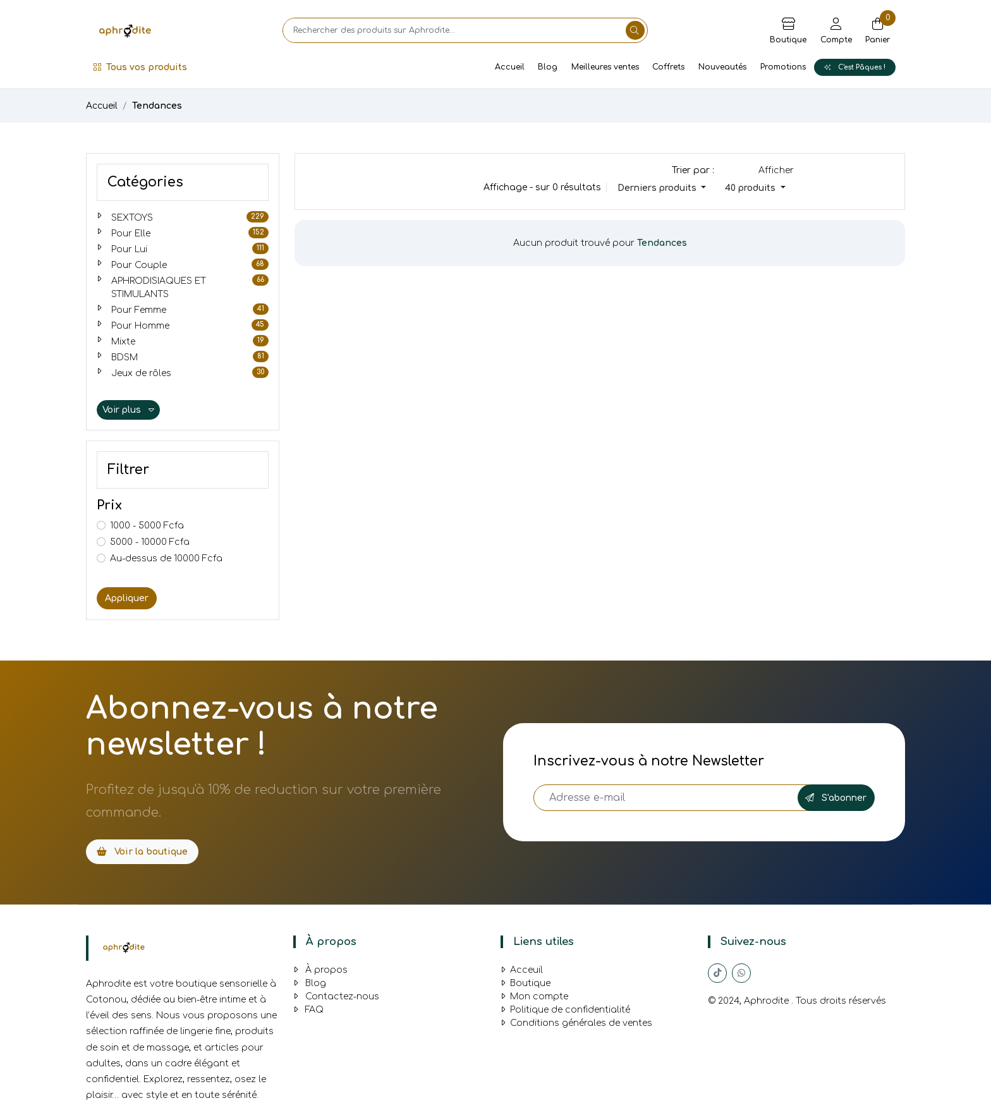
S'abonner (835, 798)
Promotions (783, 67)
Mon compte (534, 996)
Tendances (157, 106)
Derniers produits (658, 188)
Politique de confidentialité (565, 1010)
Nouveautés (722, 67)
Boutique (525, 983)
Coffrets (668, 67)
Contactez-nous (336, 996)
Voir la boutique (142, 851)
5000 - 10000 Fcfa (150, 542)
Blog (547, 67)
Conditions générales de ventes (576, 1023)
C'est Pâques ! (854, 67)
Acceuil (522, 970)
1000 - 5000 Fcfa (147, 525)
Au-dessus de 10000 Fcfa (166, 558)
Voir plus (128, 410)
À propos (320, 970)
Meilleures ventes (605, 67)
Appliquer (127, 598)
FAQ (308, 1010)
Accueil (510, 67)
